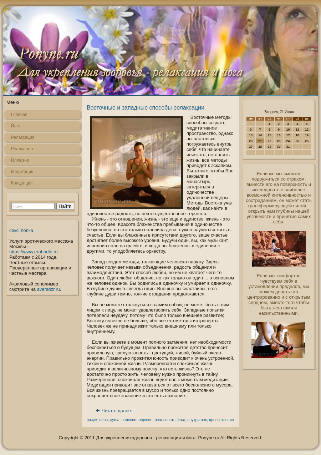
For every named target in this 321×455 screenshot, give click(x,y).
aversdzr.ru (48, 289)
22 (269, 141)
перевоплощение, (138, 420)
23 (279, 141)
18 (297, 135)
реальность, (166, 420)
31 (288, 146)
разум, (92, 420)
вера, (104, 420)
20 (251, 141)
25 (297, 141)
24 (288, 141)
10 (288, 129)
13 (251, 135)
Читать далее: (117, 410)
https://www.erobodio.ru (33, 251)
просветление (221, 420)
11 (297, 129)
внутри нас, (197, 420)
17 (288, 135)
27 (251, 146)
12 (307, 129)
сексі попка (21, 230)
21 (260, 141)
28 (260, 146)
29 (269, 146)
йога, (182, 420)
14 (260, 135)
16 (279, 135)
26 (307, 141)
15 (269, 135)
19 (307, 135)
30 (279, 146)
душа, (115, 420)
